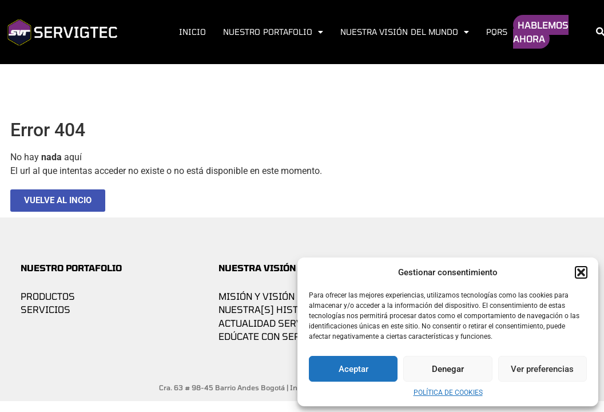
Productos (48, 296)
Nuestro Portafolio (273, 32)
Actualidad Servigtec (273, 323)
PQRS (496, 32)
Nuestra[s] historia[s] (275, 309)
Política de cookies (448, 393)
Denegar (448, 369)
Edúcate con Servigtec (275, 336)
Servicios (45, 309)
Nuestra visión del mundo (404, 32)
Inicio (192, 32)
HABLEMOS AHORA (541, 31)
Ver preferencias (542, 369)
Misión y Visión (256, 296)
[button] (581, 272)
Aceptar (353, 369)
